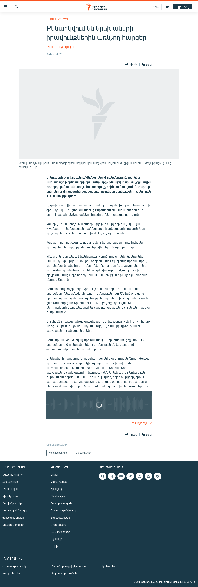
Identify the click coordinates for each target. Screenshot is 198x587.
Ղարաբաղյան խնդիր (63, 510)
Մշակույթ (56, 539)
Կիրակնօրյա (10, 496)
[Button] (131, 64)
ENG (155, 7)
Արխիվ (55, 546)
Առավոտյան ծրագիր (14, 510)
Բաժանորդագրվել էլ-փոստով (69, 566)
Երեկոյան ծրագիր (13, 524)
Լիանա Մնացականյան (60, 47)
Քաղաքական (59, 481)
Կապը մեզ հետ (11, 573)
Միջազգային (58, 524)
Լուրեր (54, 474)
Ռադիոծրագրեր (12, 503)
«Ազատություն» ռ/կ (14, 566)
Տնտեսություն (59, 496)
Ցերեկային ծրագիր (13, 517)
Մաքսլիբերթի (57, 19)
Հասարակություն (61, 503)
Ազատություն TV (12, 474)
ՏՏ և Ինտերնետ (60, 531)
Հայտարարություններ (64, 573)
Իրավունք (57, 489)
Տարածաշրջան (60, 517)
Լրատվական (10, 489)
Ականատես (108, 566)
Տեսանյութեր (10, 481)
